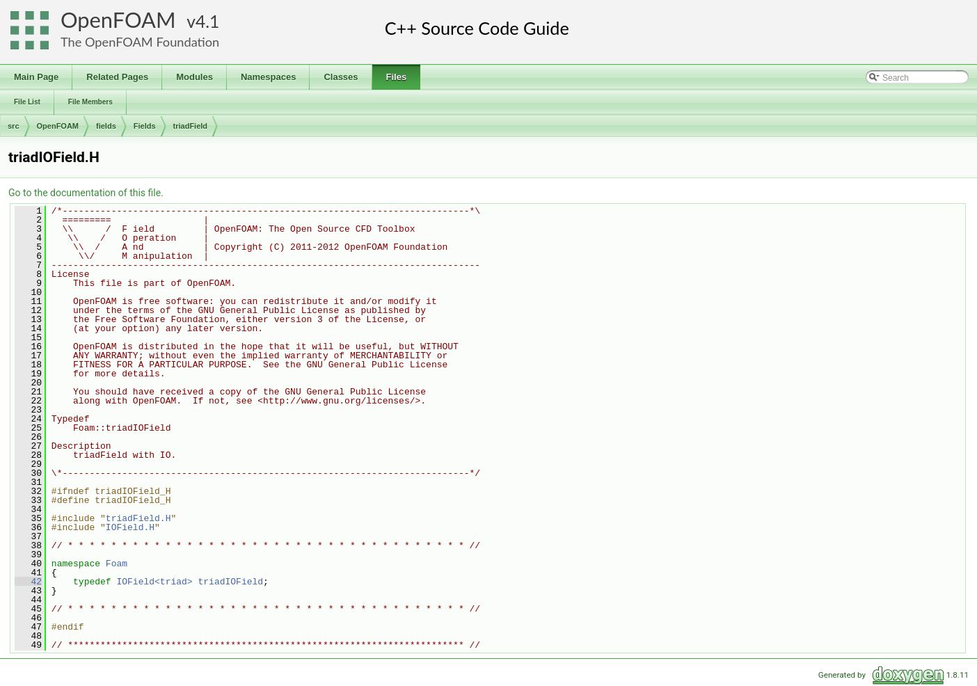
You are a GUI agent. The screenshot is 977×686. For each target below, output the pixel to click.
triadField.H (138, 518)
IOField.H (130, 527)
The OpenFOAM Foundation (140, 41)
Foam (116, 563)
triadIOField (230, 581)
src (13, 126)
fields (106, 126)
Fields (145, 126)
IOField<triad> (154, 581)
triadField (190, 126)
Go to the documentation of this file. (86, 192)
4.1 (207, 21)
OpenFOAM (118, 20)
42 (28, 581)
